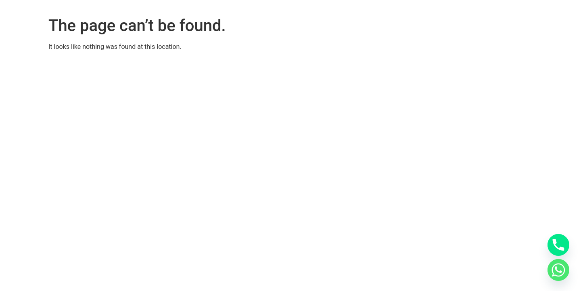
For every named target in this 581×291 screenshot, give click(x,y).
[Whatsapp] (558, 270)
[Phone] (558, 245)
